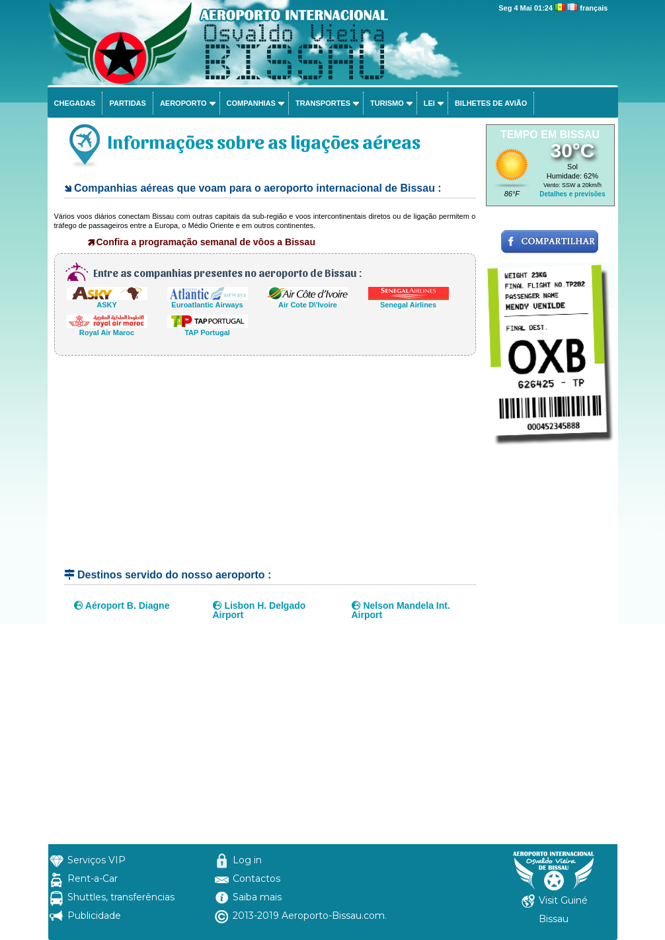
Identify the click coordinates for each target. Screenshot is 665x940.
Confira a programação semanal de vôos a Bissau (206, 242)
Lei (429, 103)
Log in (247, 860)
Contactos (256, 878)
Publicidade (94, 915)
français (593, 8)
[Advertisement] (265, 468)
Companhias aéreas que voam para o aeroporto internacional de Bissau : (258, 188)
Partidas (127, 103)
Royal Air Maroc (107, 328)
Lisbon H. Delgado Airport (259, 610)
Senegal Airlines (408, 301)
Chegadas (75, 103)
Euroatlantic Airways (207, 301)
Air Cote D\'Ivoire (308, 301)
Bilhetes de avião (491, 103)
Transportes (322, 103)
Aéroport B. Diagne (122, 605)
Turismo (387, 103)
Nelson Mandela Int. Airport (401, 610)
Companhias (251, 103)
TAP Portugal (207, 328)
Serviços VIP (96, 860)
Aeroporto (183, 103)
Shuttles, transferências (121, 897)
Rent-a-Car (92, 878)
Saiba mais (257, 897)
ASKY (107, 301)
